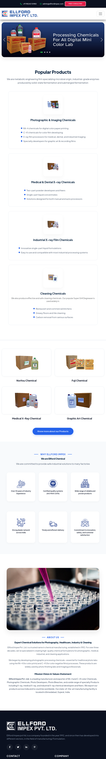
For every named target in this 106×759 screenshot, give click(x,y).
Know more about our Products (53, 431)
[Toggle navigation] (100, 14)
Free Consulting (75, 4)
